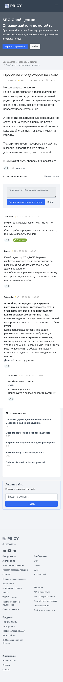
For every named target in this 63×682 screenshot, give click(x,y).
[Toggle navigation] (56, 6)
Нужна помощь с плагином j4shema (25, 452)
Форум (37, 565)
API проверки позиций (44, 596)
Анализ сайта (14, 484)
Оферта (6, 670)
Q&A (36, 561)
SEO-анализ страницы (13, 565)
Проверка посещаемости (14, 579)
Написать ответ (52, 176)
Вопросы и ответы (27, 62)
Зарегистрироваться (15, 46)
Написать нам (9, 660)
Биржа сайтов (9, 635)
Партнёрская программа (45, 601)
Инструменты (9, 626)
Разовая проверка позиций (15, 570)
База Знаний (40, 574)
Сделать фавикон (11, 609)
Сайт (11, 385)
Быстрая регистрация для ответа (26, 202)
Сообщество (9, 62)
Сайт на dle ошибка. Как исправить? (25, 462)
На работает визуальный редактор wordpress (30, 442)
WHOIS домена (10, 597)
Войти (35, 46)
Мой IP (6, 593)
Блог (36, 570)
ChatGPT (7, 574)
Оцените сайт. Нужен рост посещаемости (28, 433)
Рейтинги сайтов (42, 606)
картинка (20, 168)
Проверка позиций (14, 631)
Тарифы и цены (10, 622)
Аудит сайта (8, 583)
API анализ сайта (42, 592)
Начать (31, 504)
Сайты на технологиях (44, 610)
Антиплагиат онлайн (12, 588)
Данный (9, 360)
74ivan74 (12, 80)
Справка (6, 665)
